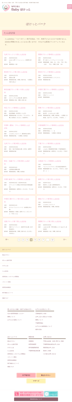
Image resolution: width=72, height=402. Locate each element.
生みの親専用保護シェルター (15, 313)
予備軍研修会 (39, 323)
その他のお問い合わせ (49, 354)
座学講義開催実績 (34, 347)
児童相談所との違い (41, 313)
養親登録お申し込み (49, 347)
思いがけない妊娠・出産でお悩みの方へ (19, 309)
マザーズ (36, 381)
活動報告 (31, 341)
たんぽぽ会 (5, 271)
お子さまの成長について (14, 320)
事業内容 (31, 337)
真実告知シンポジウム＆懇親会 (10, 276)
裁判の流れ (38, 329)
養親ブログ (5, 298)
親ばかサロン (5, 255)
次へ (64, 239)
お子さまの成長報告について (43, 326)
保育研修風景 (32, 344)
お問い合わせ (47, 337)
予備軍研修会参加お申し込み (51, 344)
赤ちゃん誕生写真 (7, 260)
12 (52, 240)
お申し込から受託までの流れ (43, 316)
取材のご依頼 (47, 350)
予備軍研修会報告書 (34, 350)
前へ (7, 239)
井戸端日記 (26, 375)
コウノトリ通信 (6, 282)
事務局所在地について (36, 399)
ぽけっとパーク (6, 249)
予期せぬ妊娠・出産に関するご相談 (53, 341)
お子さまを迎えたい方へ (43, 309)
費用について (11, 316)
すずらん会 (5, 265)
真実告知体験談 (6, 287)
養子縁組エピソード (7, 292)
